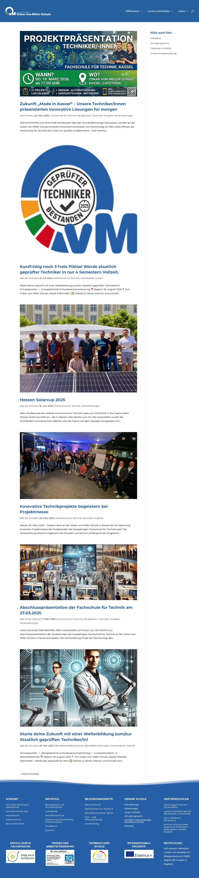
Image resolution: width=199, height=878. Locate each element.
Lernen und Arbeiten (159, 11)
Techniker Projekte (102, 115)
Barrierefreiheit (15, 824)
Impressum (12, 815)
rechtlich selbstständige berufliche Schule (137, 821)
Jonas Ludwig (32, 619)
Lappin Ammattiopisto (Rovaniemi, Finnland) (177, 812)
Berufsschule (93, 805)
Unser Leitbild (132, 812)
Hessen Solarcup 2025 (42, 399)
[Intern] (49, 830)
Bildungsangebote (99, 799)
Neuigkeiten (84, 115)
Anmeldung (92, 824)
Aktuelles (155, 38)
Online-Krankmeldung (163, 53)
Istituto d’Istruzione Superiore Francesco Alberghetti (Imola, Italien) (176, 828)
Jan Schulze (31, 278)
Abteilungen (131, 808)
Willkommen (132, 11)
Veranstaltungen (123, 115)
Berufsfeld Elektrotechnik (69, 745)
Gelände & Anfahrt (160, 48)
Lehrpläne (51, 811)
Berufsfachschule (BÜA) (99, 813)
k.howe (29, 115)
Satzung (128, 826)
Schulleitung (131, 805)
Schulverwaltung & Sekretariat (17, 806)
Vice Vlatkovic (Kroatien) (172, 819)
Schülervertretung (17, 811)
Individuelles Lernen (91, 278)
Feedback (51, 826)
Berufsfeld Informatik (97, 745)
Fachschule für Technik (63, 115)
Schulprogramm (160, 43)
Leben (182, 11)
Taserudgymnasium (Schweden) (175, 806)
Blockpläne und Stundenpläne (54, 806)
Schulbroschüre (54, 815)
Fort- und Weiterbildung (93, 818)
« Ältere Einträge (29, 773)
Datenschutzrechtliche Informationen (59, 820)
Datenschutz (13, 819)
